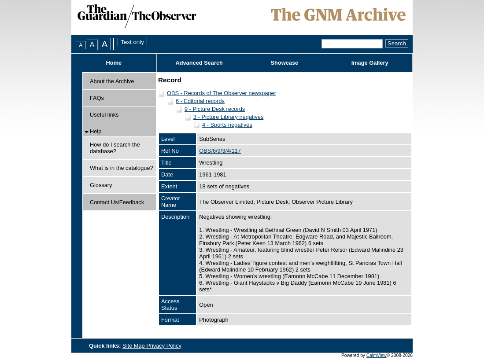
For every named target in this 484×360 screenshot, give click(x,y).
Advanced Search (198, 62)
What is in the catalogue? (121, 168)
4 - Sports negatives (227, 124)
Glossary (101, 185)
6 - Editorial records (200, 101)
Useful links (104, 114)
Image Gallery (369, 62)
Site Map (134, 345)
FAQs (97, 98)
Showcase (285, 62)
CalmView (376, 355)
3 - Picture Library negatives (228, 117)
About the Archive (112, 81)
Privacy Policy (163, 345)
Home (114, 62)
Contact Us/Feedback (117, 202)
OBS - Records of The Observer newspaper (221, 93)
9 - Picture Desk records (215, 109)
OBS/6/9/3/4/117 (220, 150)
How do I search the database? (115, 147)
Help (95, 131)
